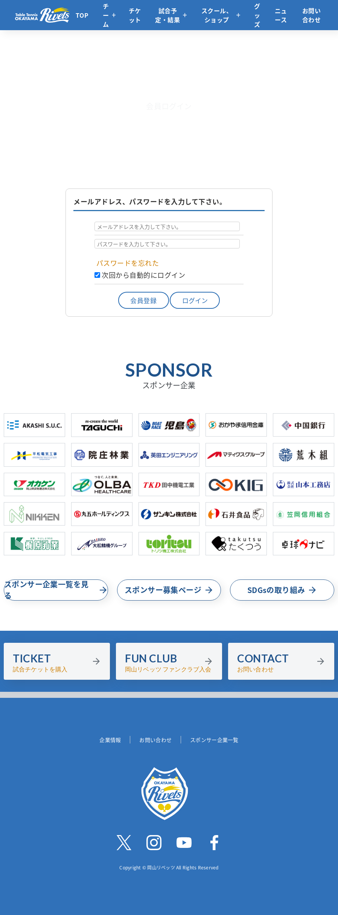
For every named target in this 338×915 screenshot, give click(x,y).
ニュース (281, 15)
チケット (135, 15)
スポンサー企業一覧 (214, 739)
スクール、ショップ (217, 15)
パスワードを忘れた (127, 263)
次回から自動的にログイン (143, 275)
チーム (106, 15)
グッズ (257, 15)
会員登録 (143, 300)
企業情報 (110, 739)
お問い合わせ (311, 15)
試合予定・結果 (167, 15)
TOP (82, 15)
